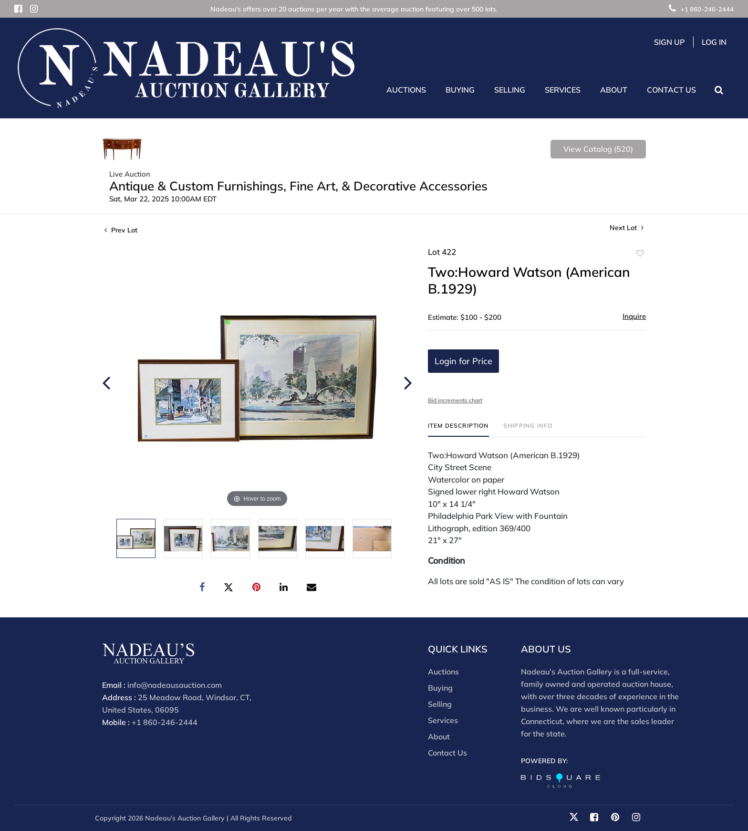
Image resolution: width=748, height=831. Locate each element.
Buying (440, 688)
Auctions (443, 671)
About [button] (613, 90)
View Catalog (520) (598, 149)
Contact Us (671, 90)
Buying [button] (460, 90)
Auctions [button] (406, 90)
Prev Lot (120, 230)
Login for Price (463, 361)
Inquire (634, 316)
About (439, 736)
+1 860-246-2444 (701, 9)
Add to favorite (640, 253)
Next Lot (627, 228)
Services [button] (563, 90)
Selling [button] (509, 90)
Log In (714, 42)
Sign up (669, 42)
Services (443, 720)
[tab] (458, 429)
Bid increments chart (455, 400)
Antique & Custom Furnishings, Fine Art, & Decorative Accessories (298, 186)
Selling (440, 704)
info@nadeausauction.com (174, 685)
